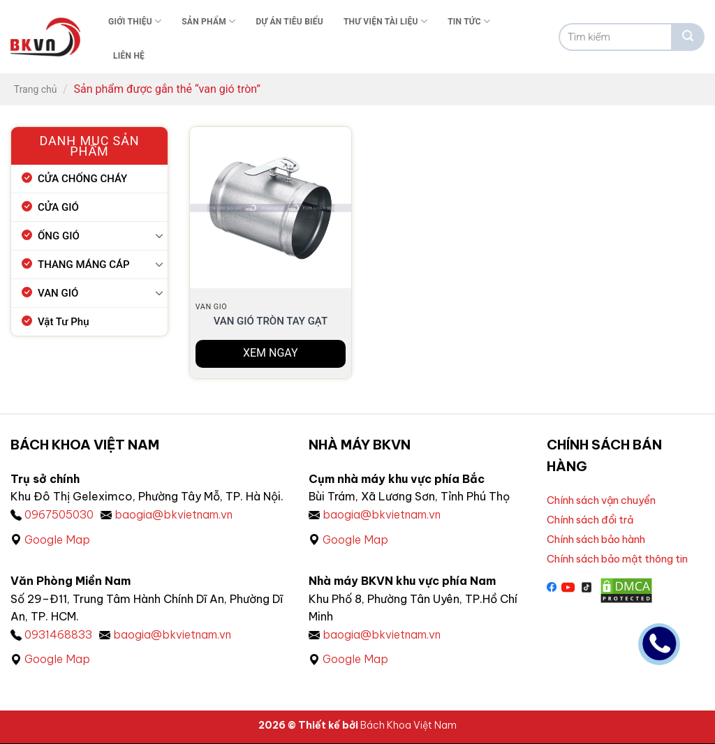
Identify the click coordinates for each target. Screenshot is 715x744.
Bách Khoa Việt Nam (408, 725)
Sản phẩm (208, 21)
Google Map (57, 539)
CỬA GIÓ (58, 207)
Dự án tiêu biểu (289, 22)
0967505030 (59, 514)
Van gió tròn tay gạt (270, 321)
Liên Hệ (129, 56)
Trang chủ (35, 89)
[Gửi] (688, 37)
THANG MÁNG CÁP (84, 264)
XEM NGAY (270, 352)
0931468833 (58, 634)
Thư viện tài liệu (385, 21)
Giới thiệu (134, 21)
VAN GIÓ (58, 293)
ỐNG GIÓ (59, 236)
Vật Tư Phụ (63, 321)
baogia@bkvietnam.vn (174, 514)
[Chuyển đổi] (159, 235)
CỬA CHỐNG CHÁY (82, 178)
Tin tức (469, 21)
